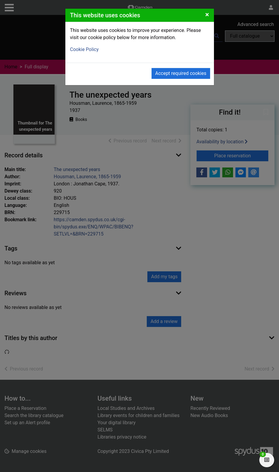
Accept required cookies (180, 73)
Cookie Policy (84, 49)
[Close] (207, 14)
